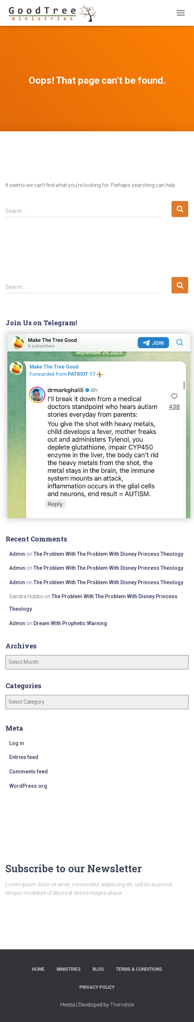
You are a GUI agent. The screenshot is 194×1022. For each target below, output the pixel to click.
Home (38, 969)
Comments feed (28, 772)
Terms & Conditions (139, 969)
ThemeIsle (122, 1005)
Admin (17, 554)
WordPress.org (28, 786)
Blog (98, 969)
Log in (16, 743)
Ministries (69, 969)
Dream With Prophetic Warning (70, 623)
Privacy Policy (97, 987)
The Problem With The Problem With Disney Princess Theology (108, 554)
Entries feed (23, 757)
